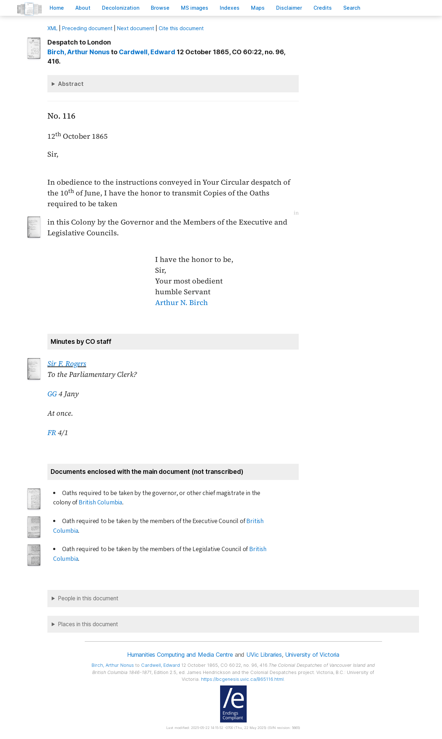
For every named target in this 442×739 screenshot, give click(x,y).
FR (51, 433)
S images (194, 8)
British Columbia (100, 502)
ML (52, 28)
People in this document (88, 598)
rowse (160, 8)
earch (351, 8)
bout (82, 8)
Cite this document (181, 28)
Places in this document (88, 624)
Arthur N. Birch (181, 302)
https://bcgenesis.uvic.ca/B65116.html (242, 679)
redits (322, 8)
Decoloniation (120, 8)
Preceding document (87, 28)
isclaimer (289, 8)
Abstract (71, 83)
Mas (258, 8)
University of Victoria (312, 654)
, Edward (147, 52)
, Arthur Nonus (78, 52)
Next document (135, 28)
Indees (229, 8)
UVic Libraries (264, 654)
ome (57, 8)
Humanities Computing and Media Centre (180, 654)
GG (52, 394)
